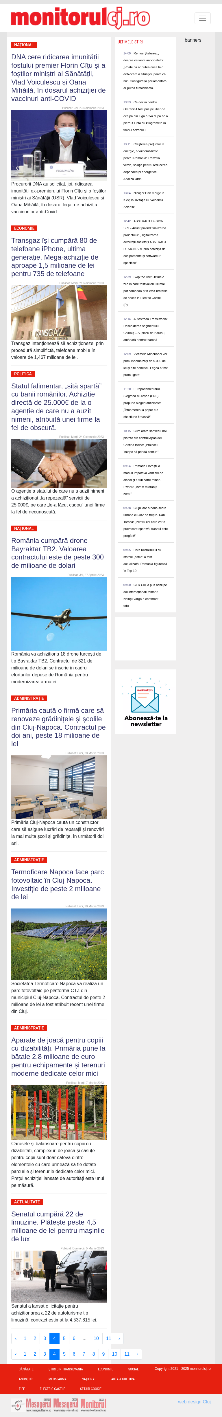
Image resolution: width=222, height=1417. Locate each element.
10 (96, 1338)
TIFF (22, 1389)
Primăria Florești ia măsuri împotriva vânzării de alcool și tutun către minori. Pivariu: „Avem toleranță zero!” (143, 479)
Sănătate (26, 1369)
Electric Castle (52, 1389)
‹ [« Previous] (15, 1338)
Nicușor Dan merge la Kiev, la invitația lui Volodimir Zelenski (143, 200)
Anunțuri (26, 1379)
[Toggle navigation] (203, 18)
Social (133, 1369)
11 (108, 1338)
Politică (23, 374)
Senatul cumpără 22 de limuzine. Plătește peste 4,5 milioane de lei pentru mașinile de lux (58, 1226)
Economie (24, 228)
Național (24, 45)
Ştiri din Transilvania (66, 1369)
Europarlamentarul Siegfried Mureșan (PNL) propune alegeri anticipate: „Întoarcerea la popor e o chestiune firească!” (142, 403)
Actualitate (27, 1202)
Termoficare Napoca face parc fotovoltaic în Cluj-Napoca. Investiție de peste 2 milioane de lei (57, 884)
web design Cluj (194, 1401)
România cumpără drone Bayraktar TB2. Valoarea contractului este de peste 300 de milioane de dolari (57, 553)
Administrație (29, 698)
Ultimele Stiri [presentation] (130, 42)
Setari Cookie (90, 1389)
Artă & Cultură (123, 1379)
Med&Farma (58, 1379)
